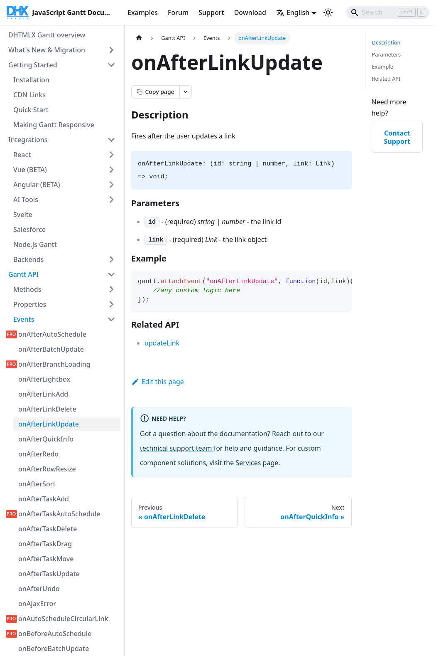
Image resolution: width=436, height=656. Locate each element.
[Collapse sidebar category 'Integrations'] (111, 139)
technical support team (177, 448)
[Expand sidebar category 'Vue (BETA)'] (111, 169)
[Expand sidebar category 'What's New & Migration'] (111, 50)
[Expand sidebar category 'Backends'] (111, 259)
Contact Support (397, 137)
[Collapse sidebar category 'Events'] (111, 319)
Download (250, 12)
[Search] (387, 12)
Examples (142, 12)
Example (382, 66)
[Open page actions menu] (185, 92)
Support (211, 12)
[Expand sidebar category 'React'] (111, 154)
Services (248, 462)
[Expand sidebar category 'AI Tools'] (111, 199)
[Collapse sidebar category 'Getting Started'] (111, 65)
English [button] (292, 12)
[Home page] (139, 38)
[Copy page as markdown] (155, 92)
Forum (178, 12)
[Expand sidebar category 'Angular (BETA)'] (111, 184)
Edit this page (157, 381)
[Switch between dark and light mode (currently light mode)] (328, 12)
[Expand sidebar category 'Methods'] (111, 289)
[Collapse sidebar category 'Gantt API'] (111, 274)
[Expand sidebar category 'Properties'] (111, 304)
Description (386, 42)
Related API (386, 78)
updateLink (162, 343)
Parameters (386, 54)
